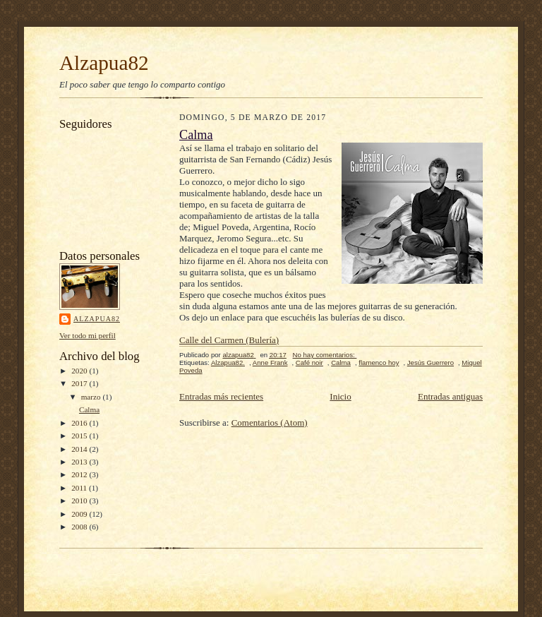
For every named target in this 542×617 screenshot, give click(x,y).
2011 (80, 488)
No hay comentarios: (325, 355)
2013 (80, 461)
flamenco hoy (379, 362)
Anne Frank (270, 362)
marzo (92, 397)
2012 (80, 474)
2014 (80, 449)
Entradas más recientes (221, 396)
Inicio (340, 396)
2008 (80, 526)
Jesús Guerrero (430, 362)
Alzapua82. (228, 362)
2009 (80, 514)
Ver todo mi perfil (87, 335)
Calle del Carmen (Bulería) (229, 340)
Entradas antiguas (450, 396)
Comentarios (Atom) (269, 422)
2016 (80, 423)
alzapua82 (96, 319)
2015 (80, 435)
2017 (80, 383)
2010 (80, 500)
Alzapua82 (104, 63)
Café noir (309, 362)
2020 (80, 370)
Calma (89, 409)
